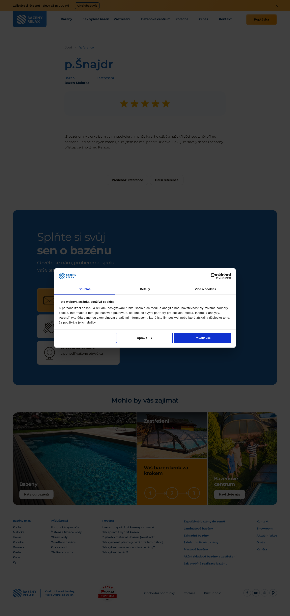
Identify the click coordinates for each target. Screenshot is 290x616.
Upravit (144, 338)
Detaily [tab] (145, 288)
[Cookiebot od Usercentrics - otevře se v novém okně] (213, 276)
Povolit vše (203, 338)
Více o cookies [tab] (205, 288)
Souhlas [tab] (84, 288)
